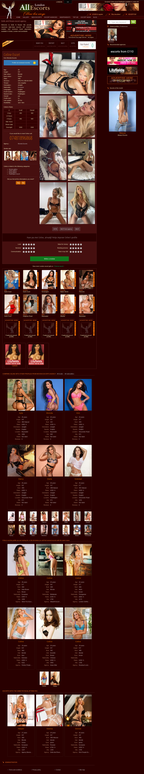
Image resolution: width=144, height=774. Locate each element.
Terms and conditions (15, 770)
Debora (66, 534)
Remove (111, 41)
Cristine (55, 534)
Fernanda (87, 534)
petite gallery (13, 171)
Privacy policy (36, 770)
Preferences (124, 26)
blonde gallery (13, 169)
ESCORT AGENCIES (50, 17)
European (21, 87)
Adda (66, 521)
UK (68, 2)
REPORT (51, 44)
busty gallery (13, 172)
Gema (11, 534)
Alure (33, 521)
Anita (55, 521)
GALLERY (26, 17)
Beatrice (44, 534)
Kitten (33, 534)
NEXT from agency (66, 229)
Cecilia (11, 521)
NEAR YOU (39, 44)
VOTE (73, 44)
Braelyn (77, 521)
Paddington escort (14, 174)
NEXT (62, 44)
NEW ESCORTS (37, 17)
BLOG (95, 17)
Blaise (77, 534)
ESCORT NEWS (86, 17)
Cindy (22, 521)
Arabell (87, 521)
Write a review (49, 259)
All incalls (60, 374)
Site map (82, 770)
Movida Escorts (22, 143)
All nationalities (69, 374)
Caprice (44, 521)
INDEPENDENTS (65, 17)
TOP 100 (75, 17)
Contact (58, 770)
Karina (22, 534)
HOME (18, 17)
